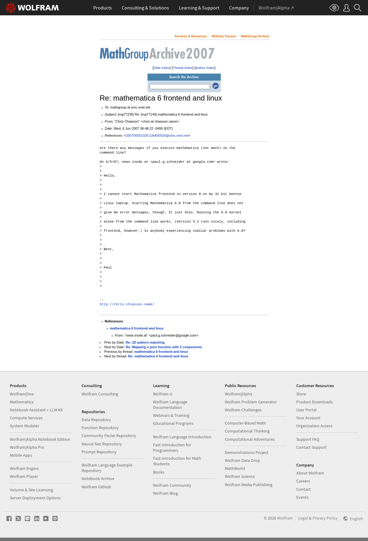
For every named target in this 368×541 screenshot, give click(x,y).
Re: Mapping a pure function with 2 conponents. (164, 347)
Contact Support (311, 447)
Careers (303, 481)
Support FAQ (307, 439)
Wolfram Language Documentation (170, 404)
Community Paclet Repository (109, 435)
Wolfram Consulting (100, 394)
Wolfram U (162, 394)
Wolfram (285, 518)
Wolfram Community (172, 485)
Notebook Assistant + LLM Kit (36, 410)
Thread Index (183, 68)
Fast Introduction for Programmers (172, 447)
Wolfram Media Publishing (248, 484)
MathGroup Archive (255, 36)
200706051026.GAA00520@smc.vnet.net (157, 135)
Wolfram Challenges (243, 410)
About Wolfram (310, 473)
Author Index (204, 68)
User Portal (306, 410)
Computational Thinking (247, 431)
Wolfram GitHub (96, 487)
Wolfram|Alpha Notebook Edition (40, 439)
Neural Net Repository (102, 444)
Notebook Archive (98, 478)
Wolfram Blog (165, 493)
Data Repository (96, 419)
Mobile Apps (21, 455)
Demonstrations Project (246, 452)
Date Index (162, 68)
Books (158, 472)
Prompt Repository (99, 452)
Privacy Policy (325, 518)
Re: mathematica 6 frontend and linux (158, 356)
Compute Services (26, 418)
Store (301, 394)
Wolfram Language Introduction (182, 437)
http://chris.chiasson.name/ (127, 304)
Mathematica (21, 402)
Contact (303, 489)
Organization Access (314, 426)
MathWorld (235, 468)
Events (302, 497)
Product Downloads (314, 402)
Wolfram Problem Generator (251, 402)
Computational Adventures (250, 439)
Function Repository (100, 427)
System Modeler (24, 426)
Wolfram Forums (224, 36)
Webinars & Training (171, 415)
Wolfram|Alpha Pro (27, 447)
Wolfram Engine (24, 468)
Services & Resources (190, 36)
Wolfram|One (22, 394)
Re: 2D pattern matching (145, 342)
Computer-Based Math (245, 423)
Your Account (308, 418)
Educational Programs (173, 423)
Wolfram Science (240, 476)
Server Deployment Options (35, 498)
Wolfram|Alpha (238, 394)
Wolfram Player (24, 476)
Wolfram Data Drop (242, 460)
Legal (303, 518)
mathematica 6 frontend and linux (136, 328)
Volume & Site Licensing (31, 490)
